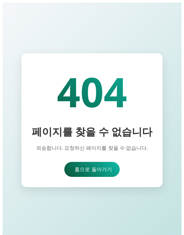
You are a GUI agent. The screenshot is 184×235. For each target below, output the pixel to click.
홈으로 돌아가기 (93, 169)
